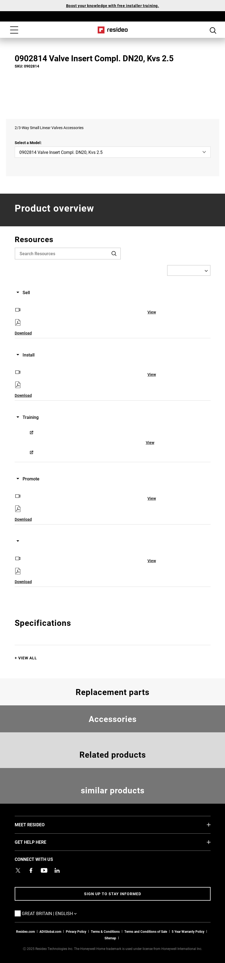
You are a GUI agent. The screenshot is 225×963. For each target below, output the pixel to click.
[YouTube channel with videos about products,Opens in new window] (44, 870)
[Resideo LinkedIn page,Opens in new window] (57, 870)
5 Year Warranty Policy (188, 931)
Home (112, 30)
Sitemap (110, 938)
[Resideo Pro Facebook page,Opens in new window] (31, 870)
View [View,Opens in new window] (151, 312)
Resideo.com (25, 931)
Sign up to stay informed (112, 893)
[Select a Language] (189, 270)
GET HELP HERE (39, 842)
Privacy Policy (76, 931)
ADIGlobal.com (50, 931)
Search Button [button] (213, 30)
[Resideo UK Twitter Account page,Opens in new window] (18, 870)
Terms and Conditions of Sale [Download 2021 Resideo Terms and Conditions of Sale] (145, 931)
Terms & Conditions (105, 931)
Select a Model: (28, 142)
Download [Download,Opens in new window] (23, 333)
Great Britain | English (57, 913)
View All (27, 657)
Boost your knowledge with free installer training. (112, 5)
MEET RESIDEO (38, 824)
